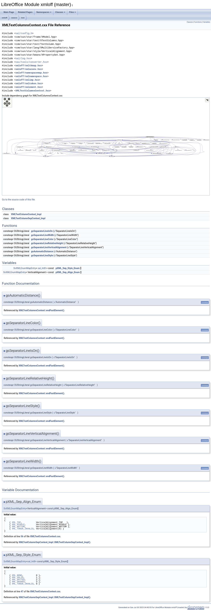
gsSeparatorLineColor (42, 239)
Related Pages (25, 12)
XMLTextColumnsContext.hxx (33, 90)
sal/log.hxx (23, 58)
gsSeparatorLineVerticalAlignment (49, 247)
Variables (206, 22)
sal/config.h (24, 33)
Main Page (9, 12)
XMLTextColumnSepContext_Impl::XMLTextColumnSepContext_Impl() (54, 542)
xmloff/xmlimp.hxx (27, 79)
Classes (60, 12)
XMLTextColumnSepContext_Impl (28, 218)
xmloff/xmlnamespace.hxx (31, 76)
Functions (198, 22)
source (14, 18)
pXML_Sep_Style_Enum (68, 268)
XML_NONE (17, 575)
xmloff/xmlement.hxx (29, 87)
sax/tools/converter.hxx (31, 62)
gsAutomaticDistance (42, 251)
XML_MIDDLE (18, 524)
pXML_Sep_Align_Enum (68, 272)
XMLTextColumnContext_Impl (26, 214)
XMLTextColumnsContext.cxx (45, 536)
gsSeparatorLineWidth (42, 235)
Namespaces (43, 12)
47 (22, 591)
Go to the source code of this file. (18, 199)
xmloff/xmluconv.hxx (29, 69)
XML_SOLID (17, 577)
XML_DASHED (18, 581)
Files (72, 12)
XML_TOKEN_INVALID (23, 528)
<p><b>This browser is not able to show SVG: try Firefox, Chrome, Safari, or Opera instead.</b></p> (106, 146)
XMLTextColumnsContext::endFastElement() (41, 310)
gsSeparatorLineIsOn (42, 231)
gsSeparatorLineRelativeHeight (47, 243)
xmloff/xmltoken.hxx (29, 83)
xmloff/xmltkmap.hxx (29, 65)
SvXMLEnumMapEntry (24, 268)
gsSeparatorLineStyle (42, 255)
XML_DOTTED (18, 579)
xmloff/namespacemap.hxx (31, 72)
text (22, 18)
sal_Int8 (42, 268)
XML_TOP (16, 522)
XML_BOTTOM (18, 526)
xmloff (4, 18)
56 (22, 536)
